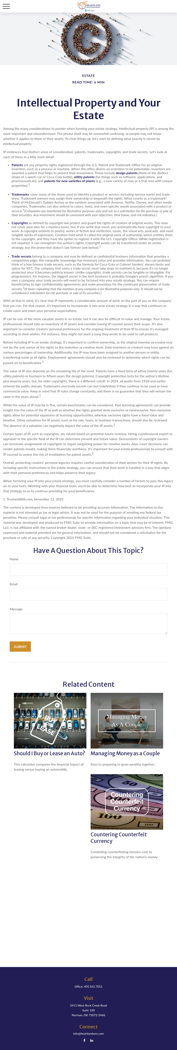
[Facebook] (84, 1040)
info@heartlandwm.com (88, 1033)
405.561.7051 (93, 986)
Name (14, 559)
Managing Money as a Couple (125, 753)
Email (14, 584)
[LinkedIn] (92, 1040)
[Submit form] (20, 646)
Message (16, 609)
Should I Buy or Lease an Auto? (49, 753)
